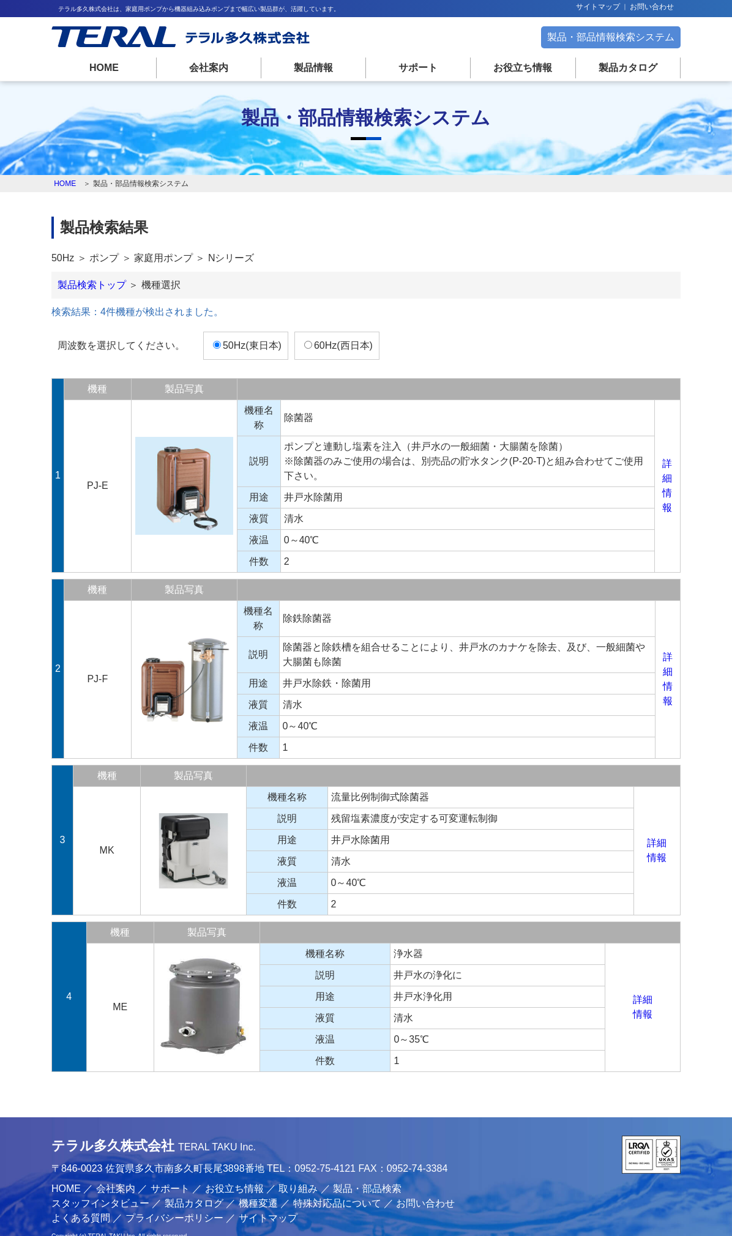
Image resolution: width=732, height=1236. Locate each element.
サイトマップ (598, 6)
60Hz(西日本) (348, 351)
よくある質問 (86, 1194)
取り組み (304, 1165)
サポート (417, 67)
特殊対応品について (343, 1180)
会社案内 (211, 67)
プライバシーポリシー (180, 1194)
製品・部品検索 (373, 1165)
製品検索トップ (97, 291)
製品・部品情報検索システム (605, 37)
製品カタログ (623, 67)
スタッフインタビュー (106, 1180)
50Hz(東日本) (257, 351)
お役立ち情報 (520, 67)
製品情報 (314, 67)
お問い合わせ (652, 6)
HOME (109, 67)
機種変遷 (263, 1180)
